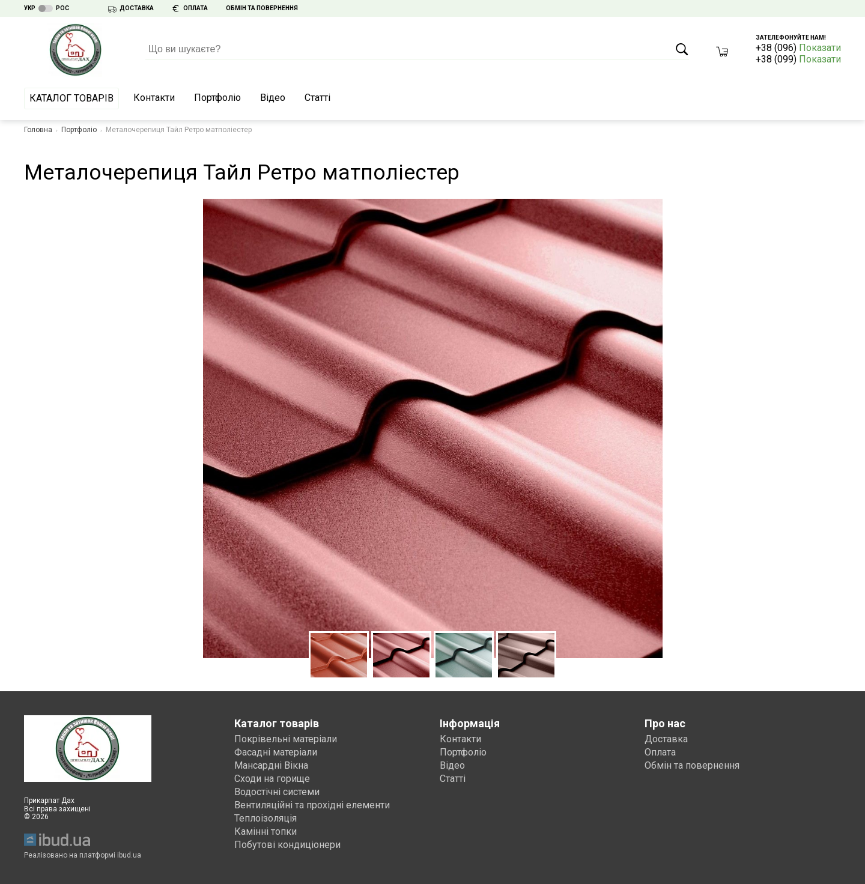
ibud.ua (129, 855)
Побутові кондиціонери (287, 844)
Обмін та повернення (692, 765)
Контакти (154, 97)
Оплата (660, 752)
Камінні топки (265, 831)
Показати (820, 47)
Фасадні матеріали (275, 752)
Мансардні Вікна (271, 765)
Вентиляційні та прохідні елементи (312, 805)
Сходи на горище (272, 778)
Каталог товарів (71, 98)
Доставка (666, 739)
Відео (272, 97)
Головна (38, 130)
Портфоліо (217, 97)
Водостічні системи (277, 792)
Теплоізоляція (265, 818)
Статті (317, 97)
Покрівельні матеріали (285, 739)
